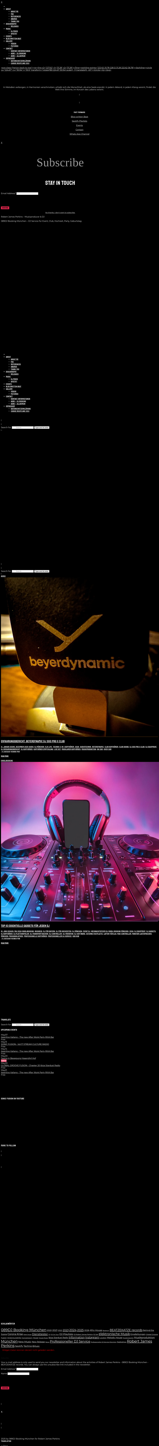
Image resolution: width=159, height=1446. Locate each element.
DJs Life (48, 747)
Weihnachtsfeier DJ (99, 931)
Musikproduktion (89, 749)
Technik (56, 747)
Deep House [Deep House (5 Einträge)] (27, 1334)
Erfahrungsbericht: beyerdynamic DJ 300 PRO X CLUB (33, 741)
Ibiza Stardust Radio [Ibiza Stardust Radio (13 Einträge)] (58, 1337)
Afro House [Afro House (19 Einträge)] (96, 1330)
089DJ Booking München (119, 931)
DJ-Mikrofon (68, 934)
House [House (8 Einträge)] (35, 1338)
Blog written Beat (79, 117)
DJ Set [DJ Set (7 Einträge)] (95, 1334)
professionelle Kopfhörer (35, 936)
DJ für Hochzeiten (63, 931)
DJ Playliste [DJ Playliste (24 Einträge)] (66, 1334)
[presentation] (20, 201)
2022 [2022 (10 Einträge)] (60, 1330)
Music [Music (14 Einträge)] (36, 1346)
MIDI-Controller (124, 934)
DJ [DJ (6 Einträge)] (49, 1334)
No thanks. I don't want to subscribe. (60, 213)
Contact (79, 130)
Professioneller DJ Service (60, 936)
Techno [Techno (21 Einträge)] (28, 1346)
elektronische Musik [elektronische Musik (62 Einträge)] (114, 1334)
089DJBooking (7, 760)
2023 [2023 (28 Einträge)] (66, 1330)
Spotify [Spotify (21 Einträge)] (19, 1346)
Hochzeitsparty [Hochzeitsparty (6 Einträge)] (27, 1338)
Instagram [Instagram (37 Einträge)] (92, 1337)
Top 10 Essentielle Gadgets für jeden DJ (25, 926)
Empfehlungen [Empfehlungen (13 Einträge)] (137, 1334)
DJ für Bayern (49, 931)
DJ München (39, 747)
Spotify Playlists (79, 121)
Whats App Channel (79, 134)
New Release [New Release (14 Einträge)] (38, 1342)
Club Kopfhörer (111, 747)
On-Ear (100, 749)
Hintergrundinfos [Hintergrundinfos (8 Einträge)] (14, 1338)
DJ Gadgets (151, 931)
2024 (131, 931)
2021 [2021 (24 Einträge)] (55, 1330)
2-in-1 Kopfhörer (67, 747)
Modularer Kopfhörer (71, 749)
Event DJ (86, 931)
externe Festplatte (94, 934)
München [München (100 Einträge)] (9, 1341)
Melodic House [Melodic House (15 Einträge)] (114, 1337)
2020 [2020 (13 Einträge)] (49, 1330)
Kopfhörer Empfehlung (43, 749)
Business (38, 931)
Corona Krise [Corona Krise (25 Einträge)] (15, 1334)
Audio (3, 576)
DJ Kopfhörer (27, 749)
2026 (77, 747)
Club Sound (124, 747)
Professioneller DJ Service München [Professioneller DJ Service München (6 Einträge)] (103, 1342)
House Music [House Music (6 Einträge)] (43, 1338)
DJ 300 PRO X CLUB (137, 747)
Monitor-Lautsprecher (142, 934)
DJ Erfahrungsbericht (10, 749)
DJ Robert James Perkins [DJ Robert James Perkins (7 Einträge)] (83, 1334)
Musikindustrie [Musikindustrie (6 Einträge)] (128, 1338)
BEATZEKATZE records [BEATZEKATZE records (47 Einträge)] (126, 1330)
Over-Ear (107, 749)
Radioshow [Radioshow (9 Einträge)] (121, 1342)
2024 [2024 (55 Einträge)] (73, 1330)
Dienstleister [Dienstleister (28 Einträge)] (40, 1334)
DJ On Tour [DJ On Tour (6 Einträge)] (55, 1334)
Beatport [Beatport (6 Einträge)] (106, 1330)
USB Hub (76, 936)
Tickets (4, 1060)
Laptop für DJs (110, 934)
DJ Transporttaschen (39, 934)
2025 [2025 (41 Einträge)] (80, 1330)
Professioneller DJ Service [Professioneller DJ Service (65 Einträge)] (70, 1341)
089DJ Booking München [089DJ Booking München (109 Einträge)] (23, 1330)
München (4, 936)
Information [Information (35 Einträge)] (77, 1337)
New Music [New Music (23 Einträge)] (24, 1341)
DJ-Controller (55, 934)
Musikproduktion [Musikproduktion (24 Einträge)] (144, 1337)
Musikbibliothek (16, 936)
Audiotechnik (85, 747)
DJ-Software (79, 934)
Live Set (57, 749)
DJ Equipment (151, 747)
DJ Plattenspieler (21, 934)
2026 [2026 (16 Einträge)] (86, 1330)
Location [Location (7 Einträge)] (103, 1338)
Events (79, 125)
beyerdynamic (98, 747)
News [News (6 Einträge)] (47, 1342)
